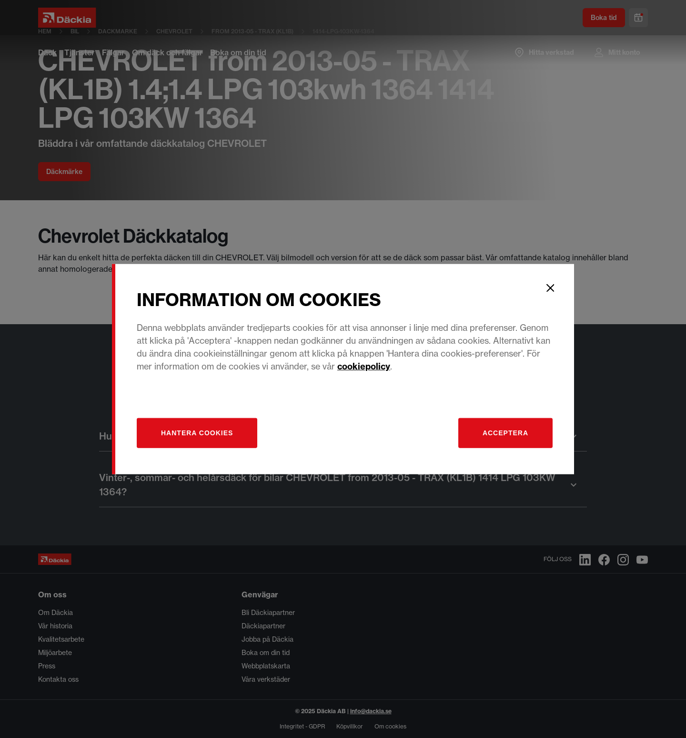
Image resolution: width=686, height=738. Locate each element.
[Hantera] (197, 433)
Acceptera (505, 432)
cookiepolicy (363, 365)
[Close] (550, 287)
